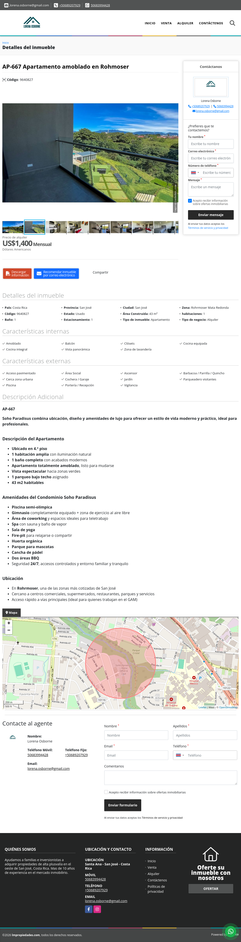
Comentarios (114, 766)
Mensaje (195, 180)
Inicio (150, 23)
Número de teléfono (203, 166)
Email (109, 746)
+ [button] (8, 623)
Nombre (111, 726)
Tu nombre (196, 137)
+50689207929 (69, 5)
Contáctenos (211, 23)
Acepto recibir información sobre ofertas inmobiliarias (147, 792)
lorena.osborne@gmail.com (212, 111)
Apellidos (181, 726)
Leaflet (202, 707)
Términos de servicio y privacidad (208, 227)
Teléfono (181, 746)
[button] (174, 91)
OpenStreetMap (228, 707)
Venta (166, 23)
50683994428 (100, 5)
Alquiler (185, 23)
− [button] (8, 630)
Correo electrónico (202, 151)
